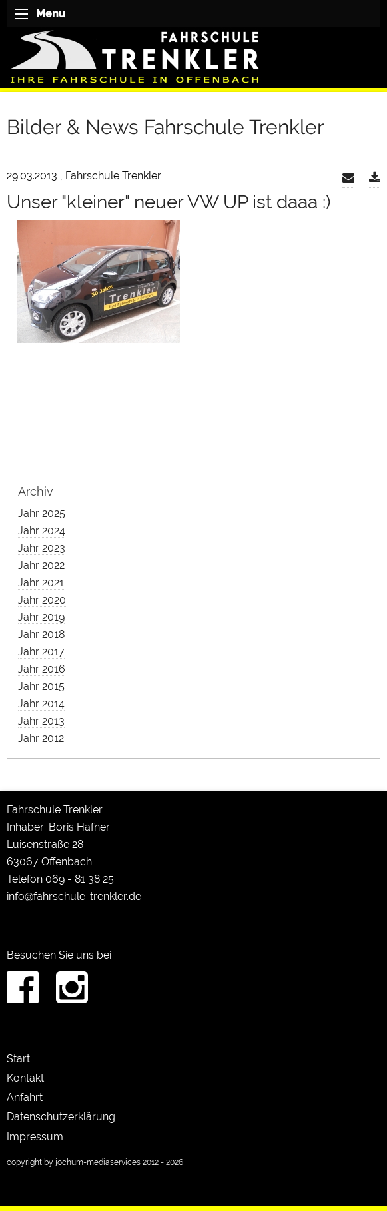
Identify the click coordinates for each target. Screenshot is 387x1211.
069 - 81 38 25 (79, 879)
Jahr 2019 (41, 617)
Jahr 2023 (41, 548)
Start (18, 1058)
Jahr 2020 (42, 600)
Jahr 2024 (41, 530)
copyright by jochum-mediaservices (74, 1162)
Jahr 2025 (41, 513)
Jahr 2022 (41, 565)
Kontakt (25, 1078)
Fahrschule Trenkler (55, 809)
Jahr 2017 (41, 651)
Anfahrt (25, 1097)
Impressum (35, 1136)
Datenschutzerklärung (61, 1116)
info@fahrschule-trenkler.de (74, 896)
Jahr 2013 (41, 721)
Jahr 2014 (41, 703)
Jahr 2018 (41, 634)
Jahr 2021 (41, 582)
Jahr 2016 (41, 669)
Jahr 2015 (41, 686)
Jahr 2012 (41, 738)
